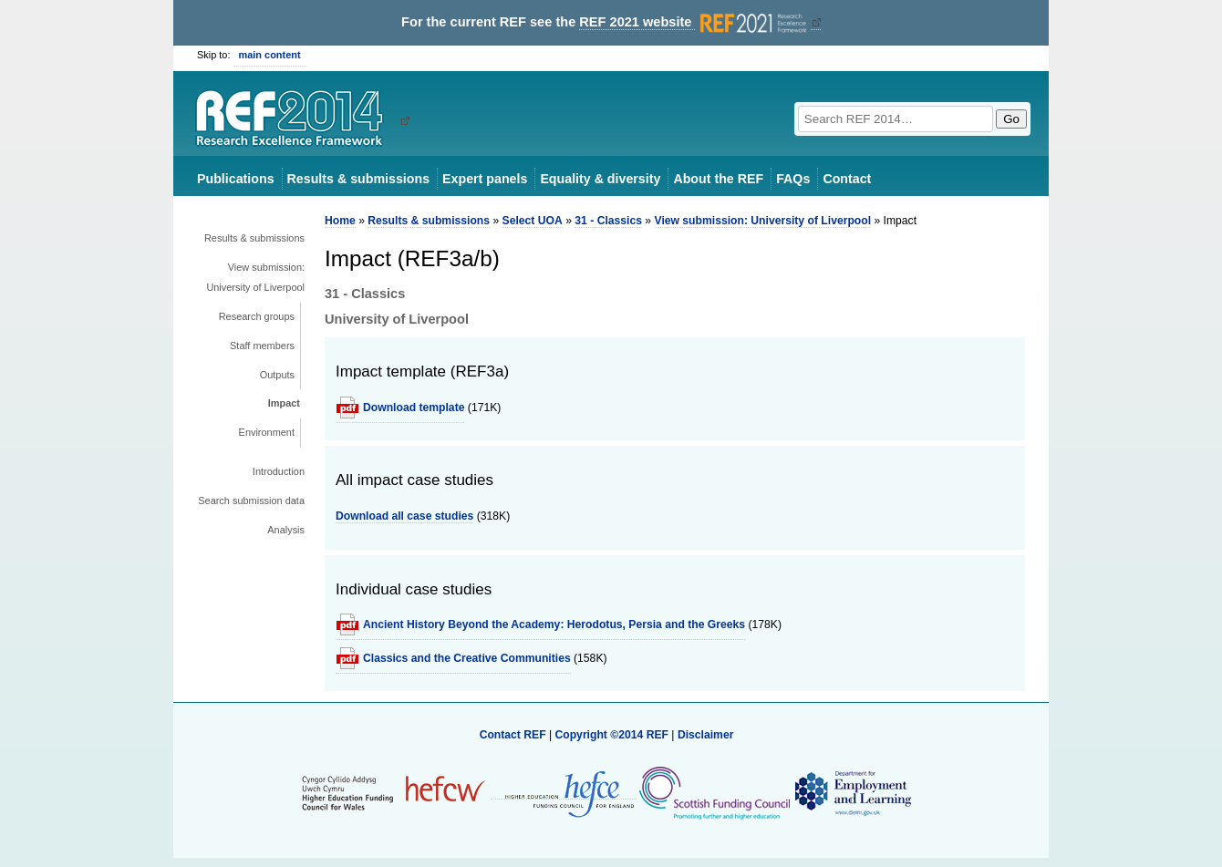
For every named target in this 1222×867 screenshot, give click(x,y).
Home (340, 220)
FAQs (793, 178)
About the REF (718, 178)
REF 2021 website (694, 22)
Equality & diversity (600, 178)
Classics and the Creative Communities (467, 658)
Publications (235, 178)
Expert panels (484, 178)
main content (270, 54)
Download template (413, 407)
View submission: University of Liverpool (255, 277)
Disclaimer (706, 734)
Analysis (286, 529)
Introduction (279, 471)
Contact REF (513, 734)
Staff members (262, 345)
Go (1011, 119)
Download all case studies (404, 516)
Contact (847, 178)
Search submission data (251, 500)
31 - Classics (608, 220)
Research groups (257, 316)
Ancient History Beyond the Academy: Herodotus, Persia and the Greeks (554, 624)
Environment (267, 432)
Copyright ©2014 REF (612, 734)
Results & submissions (358, 178)
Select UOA (532, 220)
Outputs (277, 374)
